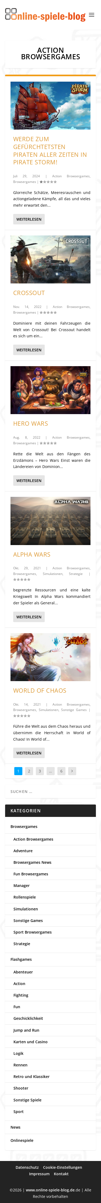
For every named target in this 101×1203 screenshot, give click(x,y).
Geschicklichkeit (28, 1018)
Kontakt (61, 1173)
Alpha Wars (32, 554)
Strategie (76, 573)
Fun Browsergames (30, 873)
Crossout (29, 293)
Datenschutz (27, 1167)
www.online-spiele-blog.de (50, 1189)
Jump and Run (26, 1030)
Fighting (20, 995)
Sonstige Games (74, 710)
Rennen (20, 1064)
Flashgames (21, 959)
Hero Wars (30, 423)
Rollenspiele (24, 897)
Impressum (39, 1173)
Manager (21, 885)
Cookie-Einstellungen (62, 1167)
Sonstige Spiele (27, 1100)
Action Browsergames (71, 176)
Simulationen (52, 573)
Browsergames (24, 181)
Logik (18, 1053)
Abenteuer (23, 972)
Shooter (20, 1088)
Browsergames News (32, 862)
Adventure (23, 850)
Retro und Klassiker (31, 1076)
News (15, 1127)
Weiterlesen (28, 219)
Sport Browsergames (32, 932)
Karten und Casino (30, 1041)
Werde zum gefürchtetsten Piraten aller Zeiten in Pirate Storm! (50, 150)
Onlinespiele (22, 1140)
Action (19, 983)
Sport (18, 1111)
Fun (16, 1006)
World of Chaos (40, 690)
